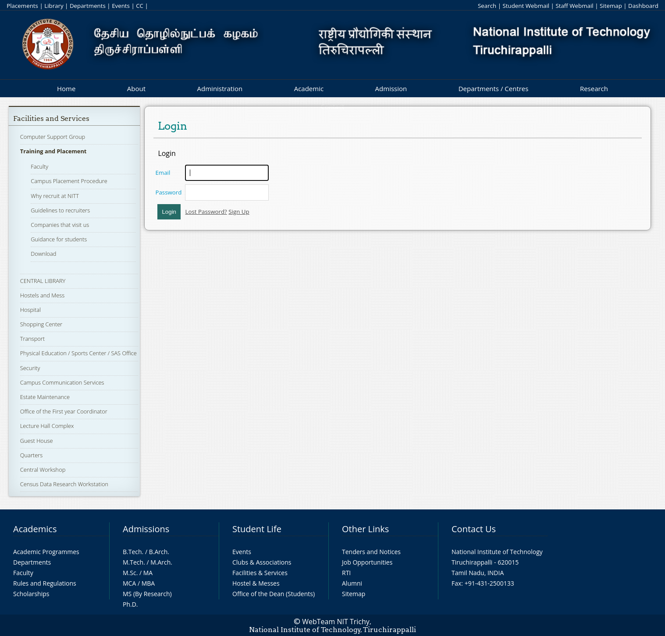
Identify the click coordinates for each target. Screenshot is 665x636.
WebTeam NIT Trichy (336, 621)
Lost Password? (206, 212)
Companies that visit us (60, 225)
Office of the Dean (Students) (273, 594)
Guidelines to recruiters (60, 210)
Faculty (39, 166)
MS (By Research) (147, 594)
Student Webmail (525, 6)
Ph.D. (130, 604)
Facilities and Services (51, 118)
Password (168, 192)
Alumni (352, 583)
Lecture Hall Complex (47, 426)
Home (66, 88)
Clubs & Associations (262, 562)
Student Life (256, 529)
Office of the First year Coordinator (63, 411)
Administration (220, 88)
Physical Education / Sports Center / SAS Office (78, 353)
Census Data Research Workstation (64, 484)
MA (148, 573)
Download (43, 254)
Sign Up (238, 212)
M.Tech (133, 562)
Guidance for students (59, 239)
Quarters (31, 455)
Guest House (36, 441)
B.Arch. (159, 552)
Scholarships (31, 594)
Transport (32, 339)
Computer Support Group (52, 137)
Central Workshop (43, 469)
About (136, 88)
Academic (309, 88)
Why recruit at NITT (55, 196)
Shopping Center (41, 324)
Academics (35, 529)
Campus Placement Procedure (69, 181)
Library (53, 6)
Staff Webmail (574, 6)
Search (487, 6)
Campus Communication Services (62, 382)
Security (30, 368)
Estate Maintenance (45, 397)
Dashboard (643, 6)
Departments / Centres (494, 88)
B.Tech (132, 552)
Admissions (146, 529)
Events (121, 6)
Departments (88, 6)
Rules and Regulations (44, 583)
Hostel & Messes (256, 583)
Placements (22, 6)
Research (594, 88)
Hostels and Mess (42, 295)
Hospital (30, 310)
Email (162, 173)
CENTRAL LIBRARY (43, 281)
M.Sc (129, 573)
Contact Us (474, 529)
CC (139, 6)
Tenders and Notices (371, 552)
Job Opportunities (367, 562)
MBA (148, 583)
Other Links (365, 529)
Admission (391, 88)
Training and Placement (53, 151)
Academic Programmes (46, 552)
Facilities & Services (260, 573)
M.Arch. (161, 562)
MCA (129, 583)
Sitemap (611, 6)
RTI (346, 573)
